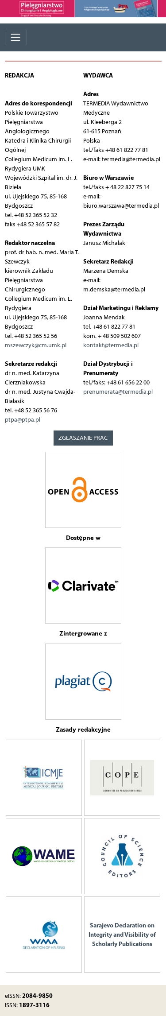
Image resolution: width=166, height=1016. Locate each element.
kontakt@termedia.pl (111, 345)
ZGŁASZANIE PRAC (83, 438)
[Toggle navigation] (16, 37)
